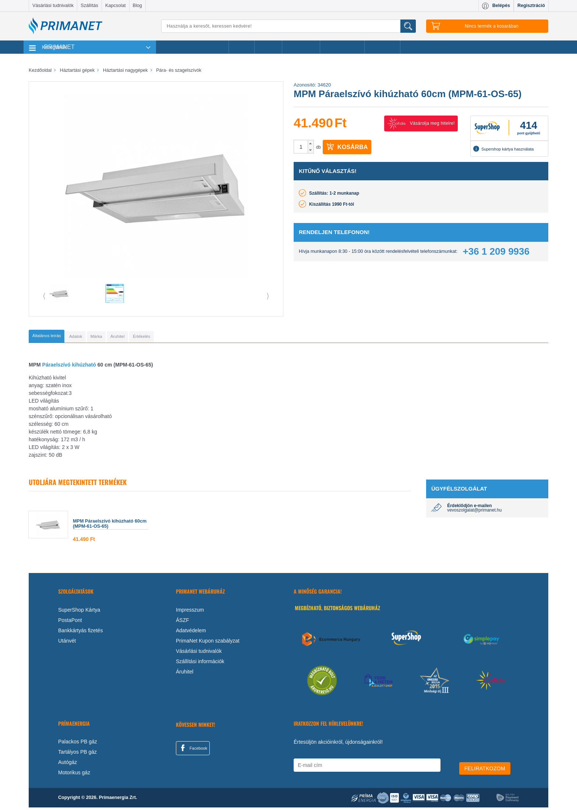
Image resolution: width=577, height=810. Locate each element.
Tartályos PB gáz (77, 754)
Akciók (241, 47)
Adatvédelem (191, 633)
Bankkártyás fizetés (80, 633)
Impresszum (190, 612)
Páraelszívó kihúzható (68, 367)
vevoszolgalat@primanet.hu (474, 512)
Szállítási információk (200, 663)
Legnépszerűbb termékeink (192, 47)
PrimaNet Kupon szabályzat (208, 643)
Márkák (268, 47)
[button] (311, 143)
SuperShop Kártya (79, 612)
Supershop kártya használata (503, 148)
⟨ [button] (44, 296)
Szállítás (89, 5)
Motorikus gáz (74, 775)
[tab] (58, 337)
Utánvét (67, 643)
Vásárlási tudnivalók (53, 5)
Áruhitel (184, 674)
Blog (137, 5)
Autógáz (67, 765)
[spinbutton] (301, 146)
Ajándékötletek (342, 47)
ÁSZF (182, 622)
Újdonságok (301, 47)
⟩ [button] (267, 296)
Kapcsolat (115, 5)
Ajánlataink (382, 47)
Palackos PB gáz (77, 744)
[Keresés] (288, 26)
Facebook (192, 750)
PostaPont (70, 622)
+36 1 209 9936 (496, 251)
